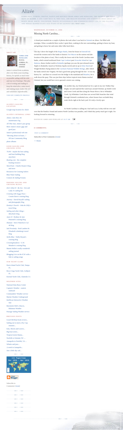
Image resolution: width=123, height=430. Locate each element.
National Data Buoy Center (16, 285)
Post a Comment (42, 133)
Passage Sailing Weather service (18, 312)
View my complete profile (18, 95)
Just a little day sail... (14, 350)
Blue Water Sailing (13, 175)
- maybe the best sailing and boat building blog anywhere (17, 154)
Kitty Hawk (86, 66)
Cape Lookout (66, 60)
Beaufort (86, 74)
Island (80, 60)
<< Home (37, 141)
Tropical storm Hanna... (15, 335)
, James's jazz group (18, 124)
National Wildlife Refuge (72, 69)
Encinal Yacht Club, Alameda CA (18, 277)
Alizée (28, 11)
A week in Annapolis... (15, 347)
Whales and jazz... (13, 344)
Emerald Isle (85, 52)
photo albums (11, 141)
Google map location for (18, 110)
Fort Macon (72, 54)
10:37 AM (67, 119)
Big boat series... (12, 332)
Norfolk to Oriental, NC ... (16, 338)
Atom (57, 137)
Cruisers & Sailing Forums (16, 178)
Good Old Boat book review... (17, 320)
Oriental (89, 40)
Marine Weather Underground (17, 297)
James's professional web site (17, 133)
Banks (63, 52)
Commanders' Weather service (17, 294)
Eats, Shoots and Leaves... (16, 329)
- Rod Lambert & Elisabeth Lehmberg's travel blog (18, 231)
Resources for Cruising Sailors (17, 172)
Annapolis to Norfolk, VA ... (17, 341)
